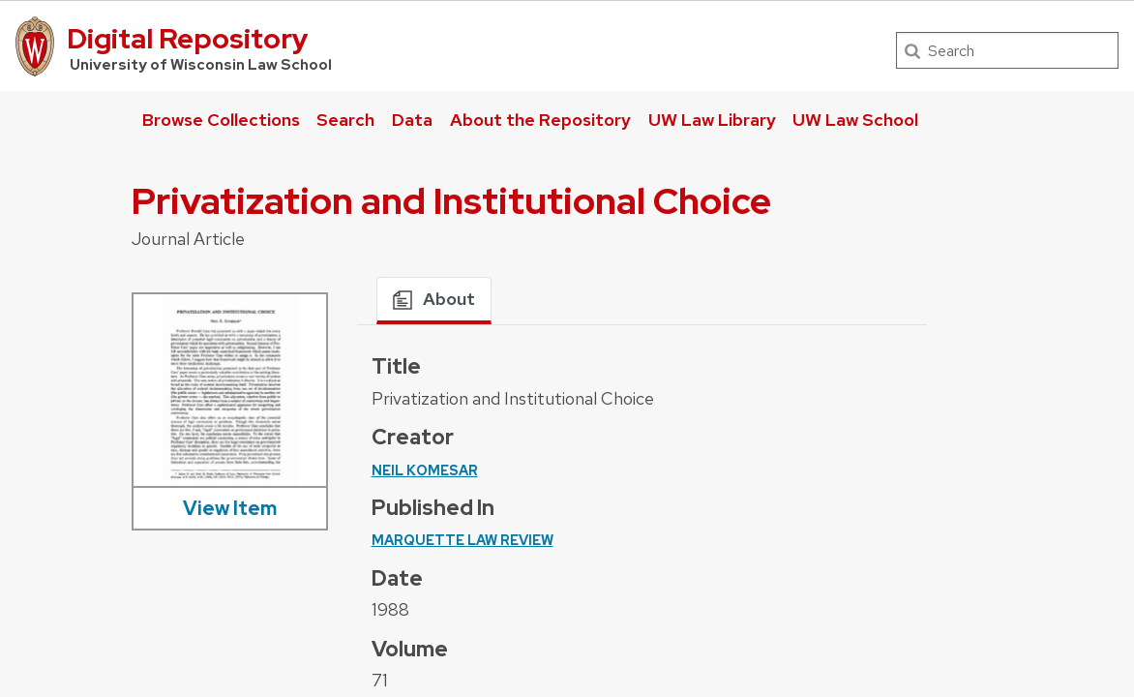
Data (412, 119)
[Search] (1007, 50)
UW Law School (855, 119)
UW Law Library (712, 119)
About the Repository (540, 119)
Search (345, 119)
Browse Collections (221, 119)
